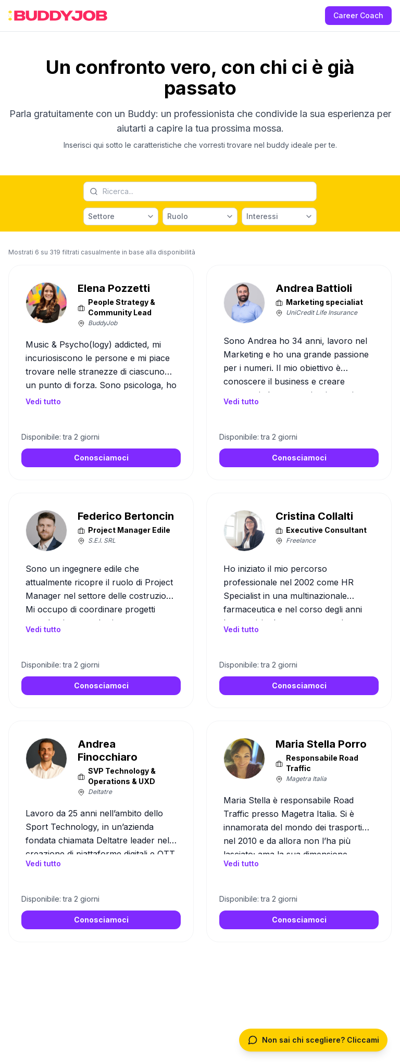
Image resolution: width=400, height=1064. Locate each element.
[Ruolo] (200, 216)
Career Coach (358, 15)
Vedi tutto (43, 401)
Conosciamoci (101, 457)
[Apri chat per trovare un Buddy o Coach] (313, 1040)
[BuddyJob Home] (57, 15)
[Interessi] (279, 216)
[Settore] (120, 216)
